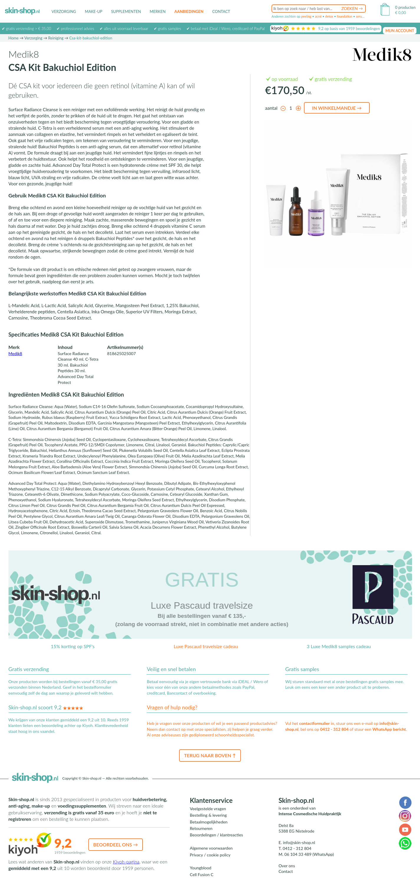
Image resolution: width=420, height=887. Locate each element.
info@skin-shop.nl (299, 842)
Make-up (93, 11)
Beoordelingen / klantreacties (216, 834)
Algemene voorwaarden (211, 848)
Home (14, 38)
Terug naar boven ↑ (210, 755)
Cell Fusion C (202, 874)
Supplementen (126, 11)
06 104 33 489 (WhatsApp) (309, 854)
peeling (306, 16)
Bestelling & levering (208, 815)
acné (318, 16)
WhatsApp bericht (389, 729)
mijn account (399, 30)
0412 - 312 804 (334, 729)
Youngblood (200, 867)
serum (360, 16)
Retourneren (201, 828)
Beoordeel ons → (115, 844)
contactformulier (314, 723)
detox (329, 16)
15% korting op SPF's (73, 646)
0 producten (405, 7)
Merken (158, 11)
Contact (221, 11)
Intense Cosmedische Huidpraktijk (310, 813)
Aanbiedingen (189, 11)
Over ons (287, 865)
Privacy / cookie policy (210, 854)
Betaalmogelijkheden (209, 821)
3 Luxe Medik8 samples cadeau (339, 646)
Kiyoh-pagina (126, 861)
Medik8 (15, 353)
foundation (344, 16)
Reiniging (56, 38)
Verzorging (64, 11)
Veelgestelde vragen (208, 808)
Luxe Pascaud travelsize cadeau (205, 646)
